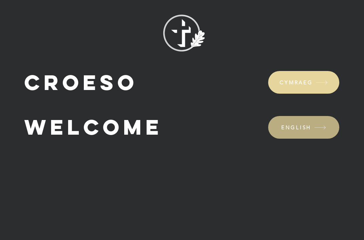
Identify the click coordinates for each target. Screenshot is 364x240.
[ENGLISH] (303, 127)
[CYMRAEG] (303, 82)
